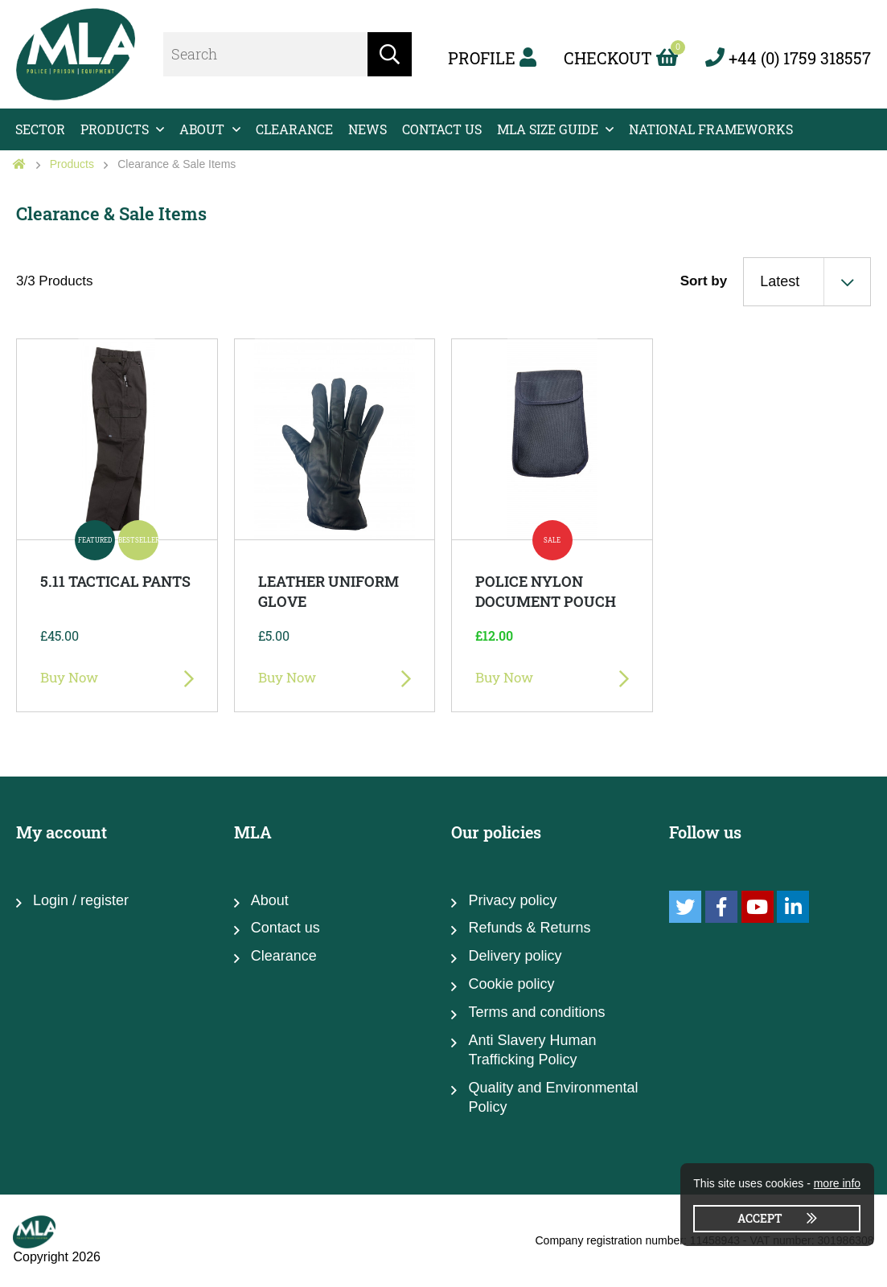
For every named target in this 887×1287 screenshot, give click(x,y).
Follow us (705, 832)
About (201, 129)
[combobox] (807, 281)
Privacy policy (512, 900)
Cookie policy (511, 984)
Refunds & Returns (529, 928)
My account (61, 832)
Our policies (496, 832)
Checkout (621, 57)
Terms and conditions (536, 1012)
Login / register (81, 900)
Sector (40, 129)
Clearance (294, 129)
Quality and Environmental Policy (553, 1097)
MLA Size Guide (547, 129)
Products (114, 129)
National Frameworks (711, 129)
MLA (253, 832)
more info (837, 1183)
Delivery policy (514, 956)
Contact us (442, 129)
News (367, 129)
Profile (492, 57)
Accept (759, 1218)
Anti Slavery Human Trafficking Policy (532, 1050)
